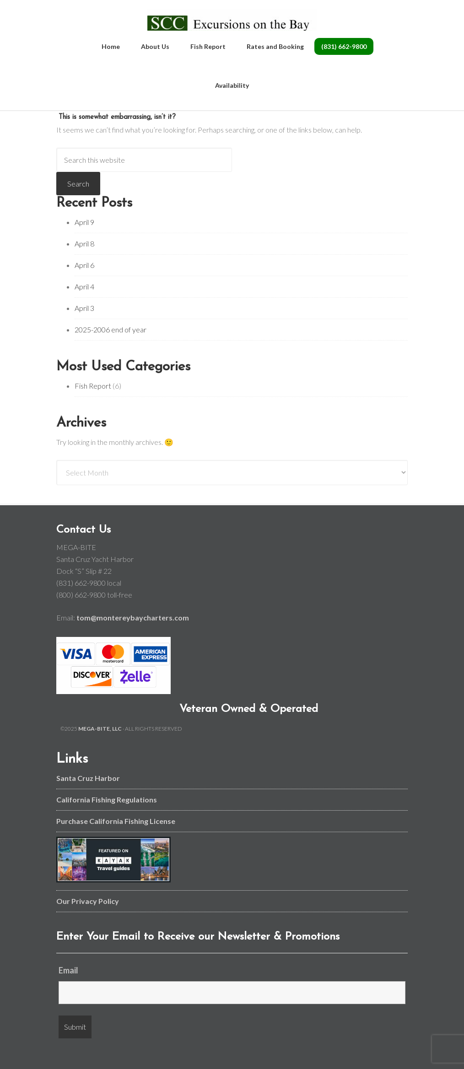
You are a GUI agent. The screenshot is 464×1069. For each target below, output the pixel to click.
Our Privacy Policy (87, 916)
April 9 (84, 237)
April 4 (84, 301)
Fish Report (93, 400)
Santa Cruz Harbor (88, 793)
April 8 (84, 258)
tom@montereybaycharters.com (132, 632)
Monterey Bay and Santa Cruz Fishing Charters (232, 27)
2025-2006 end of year (110, 344)
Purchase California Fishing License (115, 836)
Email (68, 985)
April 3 (84, 323)
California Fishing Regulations (106, 814)
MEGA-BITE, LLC (100, 743)
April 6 (84, 280)
